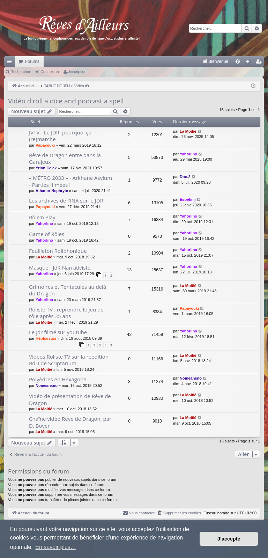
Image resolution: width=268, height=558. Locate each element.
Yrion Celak (46, 168)
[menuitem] (142, 61)
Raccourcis (11, 63)
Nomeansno (47, 385)
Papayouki (45, 145)
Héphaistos (46, 338)
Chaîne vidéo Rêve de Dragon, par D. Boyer (70, 422)
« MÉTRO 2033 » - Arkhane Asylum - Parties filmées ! (70, 181)
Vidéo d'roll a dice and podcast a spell (66, 100)
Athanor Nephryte (52, 191)
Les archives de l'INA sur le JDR (66, 200)
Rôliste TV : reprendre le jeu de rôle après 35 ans (66, 313)
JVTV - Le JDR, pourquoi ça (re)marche (60, 135)
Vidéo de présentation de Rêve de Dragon (70, 399)
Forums (32, 61)
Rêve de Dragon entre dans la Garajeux (65, 158)
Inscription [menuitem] (260, 63)
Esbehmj (188, 199)
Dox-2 (185, 177)
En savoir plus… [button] (55, 547)
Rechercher (20, 71)
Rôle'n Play (42, 217)
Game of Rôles (46, 233)
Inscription (78, 71)
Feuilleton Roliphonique (58, 250)
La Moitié (188, 131)
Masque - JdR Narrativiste (59, 267)
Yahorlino (188, 154)
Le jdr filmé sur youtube (58, 332)
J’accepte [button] (228, 539)
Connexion (49, 71)
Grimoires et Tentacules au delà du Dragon (67, 290)
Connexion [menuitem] (249, 63)
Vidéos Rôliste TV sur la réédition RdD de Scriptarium (69, 360)
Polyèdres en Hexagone (58, 379)
